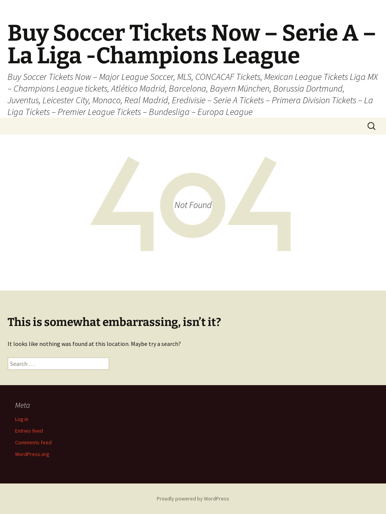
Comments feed (33, 442)
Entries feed (29, 430)
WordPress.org (32, 454)
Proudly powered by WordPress (193, 498)
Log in (21, 419)
